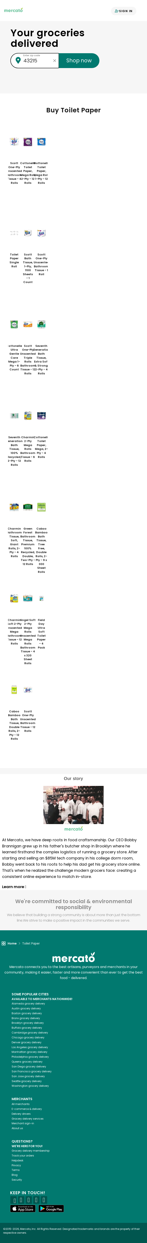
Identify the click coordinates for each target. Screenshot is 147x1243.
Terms (16, 1170)
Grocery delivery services (28, 1118)
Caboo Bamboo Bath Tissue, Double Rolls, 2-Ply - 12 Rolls (14, 725)
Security (17, 1180)
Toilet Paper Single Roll (14, 260)
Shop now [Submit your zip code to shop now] (79, 60)
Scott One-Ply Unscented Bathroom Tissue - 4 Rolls (14, 173)
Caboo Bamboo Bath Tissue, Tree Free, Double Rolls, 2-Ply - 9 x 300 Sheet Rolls (41, 550)
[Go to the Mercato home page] (13, 9)
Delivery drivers (21, 1114)
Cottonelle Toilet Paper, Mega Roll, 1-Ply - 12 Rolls (41, 173)
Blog (15, 1175)
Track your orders (23, 1155)
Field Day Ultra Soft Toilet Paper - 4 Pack (41, 634)
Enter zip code (31, 55)
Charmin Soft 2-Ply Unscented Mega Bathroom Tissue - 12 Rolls (14, 632)
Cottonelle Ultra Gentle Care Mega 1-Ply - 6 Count (14, 357)
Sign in (124, 11)
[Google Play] (51, 1208)
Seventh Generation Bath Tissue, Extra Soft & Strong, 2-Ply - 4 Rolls (41, 359)
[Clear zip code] (54, 60)
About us (17, 1128)
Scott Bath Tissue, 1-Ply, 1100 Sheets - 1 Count (28, 268)
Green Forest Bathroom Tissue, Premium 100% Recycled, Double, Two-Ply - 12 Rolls (27, 546)
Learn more (14, 886)
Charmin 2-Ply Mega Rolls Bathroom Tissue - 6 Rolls (27, 449)
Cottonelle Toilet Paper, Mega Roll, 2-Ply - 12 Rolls (28, 173)
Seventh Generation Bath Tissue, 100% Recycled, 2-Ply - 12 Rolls (14, 451)
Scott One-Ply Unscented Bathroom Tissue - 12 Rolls (28, 721)
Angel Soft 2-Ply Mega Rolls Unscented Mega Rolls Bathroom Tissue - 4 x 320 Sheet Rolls (28, 641)
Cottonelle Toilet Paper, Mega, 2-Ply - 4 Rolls (41, 447)
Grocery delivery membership (30, 1150)
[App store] (23, 1208)
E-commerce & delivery (27, 1109)
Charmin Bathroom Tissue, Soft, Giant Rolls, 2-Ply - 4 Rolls (14, 542)
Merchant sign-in (23, 1123)
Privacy (16, 1165)
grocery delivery (28, 1003)
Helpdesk (17, 1160)
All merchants (21, 1104)
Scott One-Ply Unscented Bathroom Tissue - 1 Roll (41, 264)
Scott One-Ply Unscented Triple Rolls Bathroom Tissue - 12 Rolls (28, 359)
